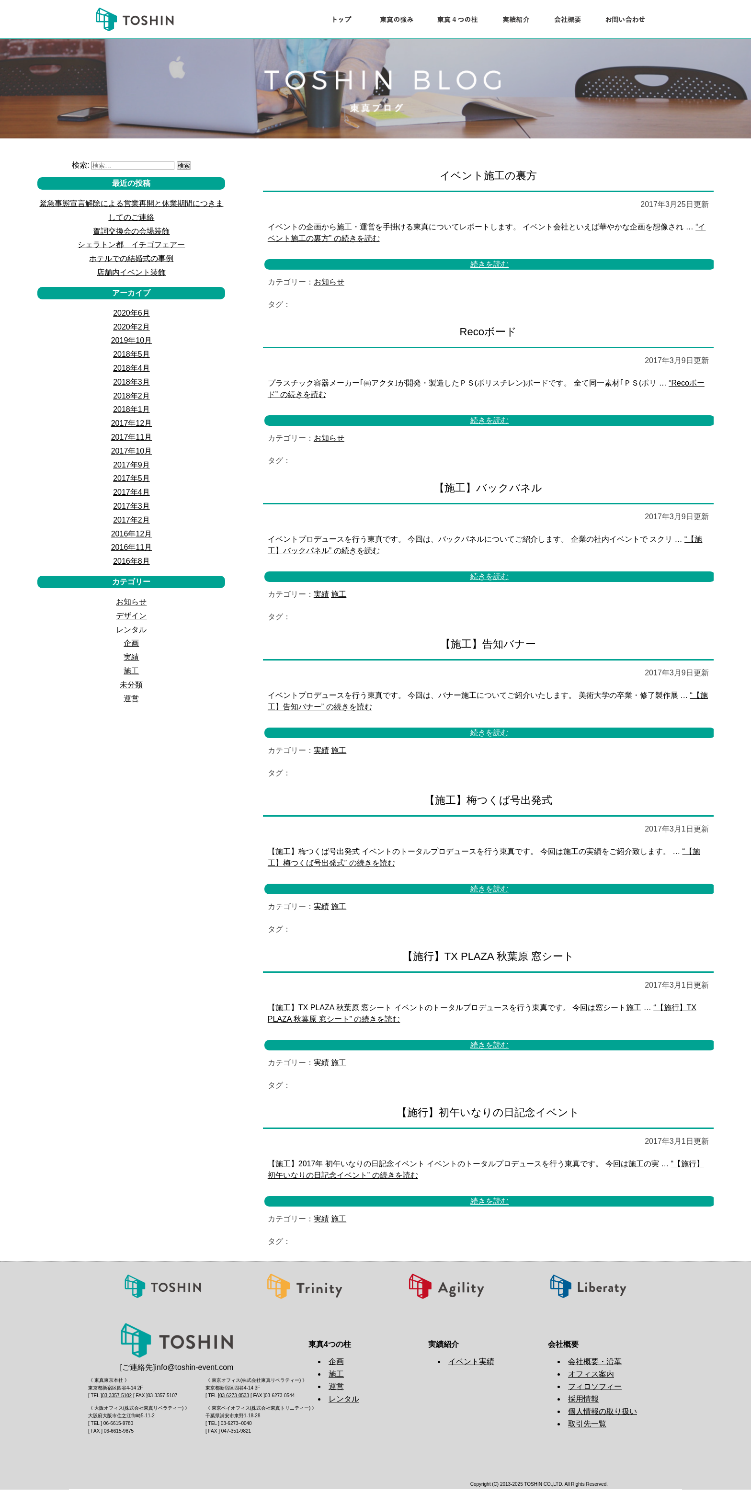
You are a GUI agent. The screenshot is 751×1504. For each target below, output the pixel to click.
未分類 (131, 685)
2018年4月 (131, 368)
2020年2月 (131, 327)
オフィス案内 (591, 1374)
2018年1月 (131, 409)
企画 (131, 643)
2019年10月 (131, 340)
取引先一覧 (587, 1424)
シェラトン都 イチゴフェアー (131, 244)
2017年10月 (131, 451)
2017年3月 (131, 506)
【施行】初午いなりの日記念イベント (488, 1112)
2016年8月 (131, 561)
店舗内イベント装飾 (131, 272)
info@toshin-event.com (194, 1367)
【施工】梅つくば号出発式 (488, 800)
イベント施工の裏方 (488, 176)
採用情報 (583, 1399)
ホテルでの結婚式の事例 (131, 258)
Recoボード (488, 332)
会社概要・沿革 (595, 1361)
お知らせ (329, 282)
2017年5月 (131, 478)
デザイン (131, 616)
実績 (321, 594)
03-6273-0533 (234, 1395)
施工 (338, 594)
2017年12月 (131, 423)
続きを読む (489, 264)
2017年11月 (131, 437)
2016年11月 (131, 547)
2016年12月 (131, 534)
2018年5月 (131, 354)
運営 (131, 699)
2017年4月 (131, 492)
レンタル (131, 630)
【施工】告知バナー (488, 644)
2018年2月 (131, 396)
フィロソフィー (595, 1386)
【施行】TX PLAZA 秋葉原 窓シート (488, 956)
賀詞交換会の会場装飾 (131, 231)
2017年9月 (131, 465)
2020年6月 (131, 313)
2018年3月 (131, 382)
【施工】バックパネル (488, 488)
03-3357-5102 (117, 1395)
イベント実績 (471, 1361)
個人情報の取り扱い (602, 1411)
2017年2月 (131, 520)
